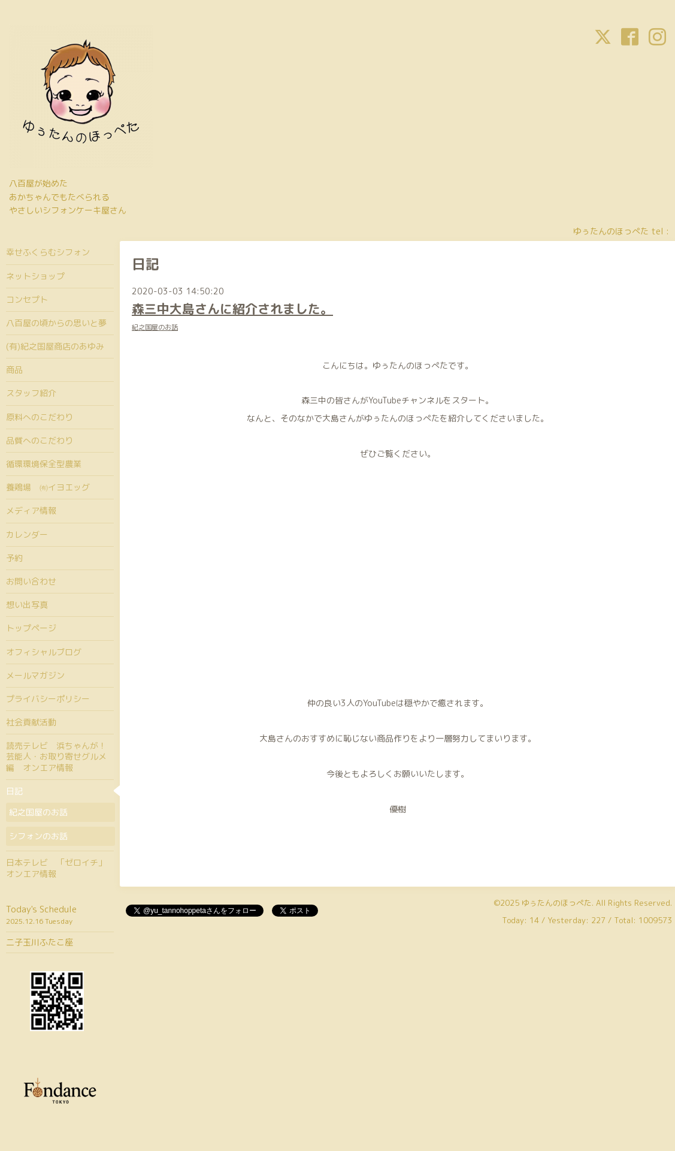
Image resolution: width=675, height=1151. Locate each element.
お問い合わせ (31, 581)
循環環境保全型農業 (43, 463)
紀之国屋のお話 (155, 327)
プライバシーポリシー (48, 698)
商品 (14, 369)
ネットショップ (35, 276)
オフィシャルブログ (43, 652)
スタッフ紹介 (31, 393)
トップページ (31, 628)
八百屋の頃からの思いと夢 (56, 323)
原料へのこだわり (39, 417)
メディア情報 (31, 510)
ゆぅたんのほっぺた (557, 902)
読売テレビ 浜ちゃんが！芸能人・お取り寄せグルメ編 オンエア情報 (56, 756)
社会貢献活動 (31, 722)
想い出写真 (27, 604)
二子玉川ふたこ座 (39, 942)
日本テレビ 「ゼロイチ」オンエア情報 (56, 868)
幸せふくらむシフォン (48, 252)
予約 (14, 558)
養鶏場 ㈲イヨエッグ (48, 487)
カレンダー (27, 534)
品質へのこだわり (39, 440)
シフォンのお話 (38, 836)
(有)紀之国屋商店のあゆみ (55, 346)
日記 (14, 791)
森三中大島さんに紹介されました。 (232, 309)
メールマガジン (35, 675)
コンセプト (27, 299)
